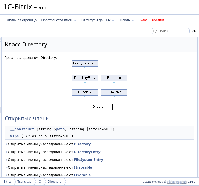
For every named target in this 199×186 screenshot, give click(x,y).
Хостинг (158, 20)
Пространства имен (58, 20)
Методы (147, 91)
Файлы (127, 20)
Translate (24, 181)
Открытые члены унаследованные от (95, 164)
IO (39, 181)
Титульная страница (21, 20)
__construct (87, 129)
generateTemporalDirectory (164, 62)
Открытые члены (153, 40)
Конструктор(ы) (152, 79)
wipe (79, 147)
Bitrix (7, 181)
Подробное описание (156, 74)
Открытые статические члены (162, 57)
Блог (143, 20)
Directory (113, 166)
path (81, 135)
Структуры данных (98, 20)
